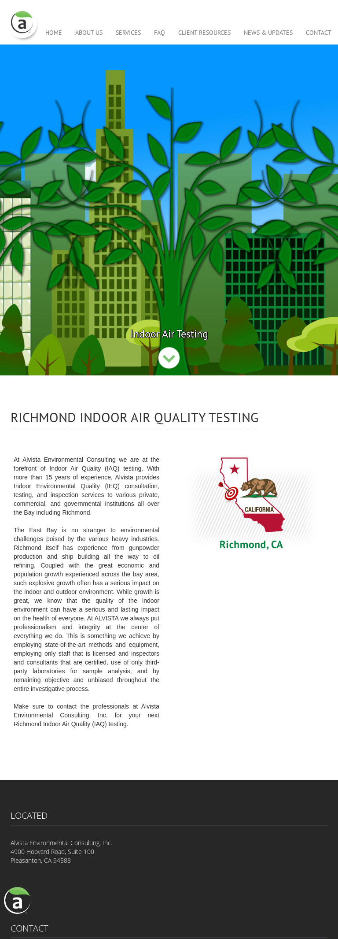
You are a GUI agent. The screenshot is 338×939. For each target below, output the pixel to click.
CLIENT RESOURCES (204, 33)
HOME (53, 33)
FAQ (159, 33)
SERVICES (128, 33)
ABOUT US (89, 33)
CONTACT (318, 33)
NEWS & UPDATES (268, 33)
